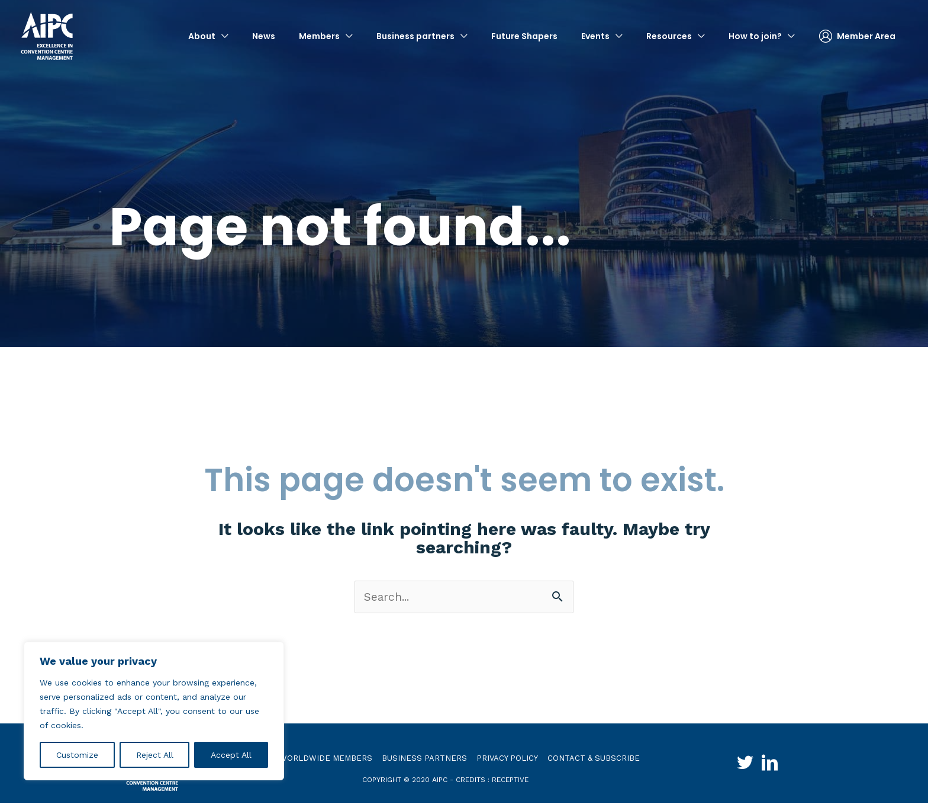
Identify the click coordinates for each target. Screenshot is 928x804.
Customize (77, 755)
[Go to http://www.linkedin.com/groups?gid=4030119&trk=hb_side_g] (775, 765)
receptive (510, 780)
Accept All (231, 755)
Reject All (154, 755)
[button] (208, 36)
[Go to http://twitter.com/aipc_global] (740, 765)
